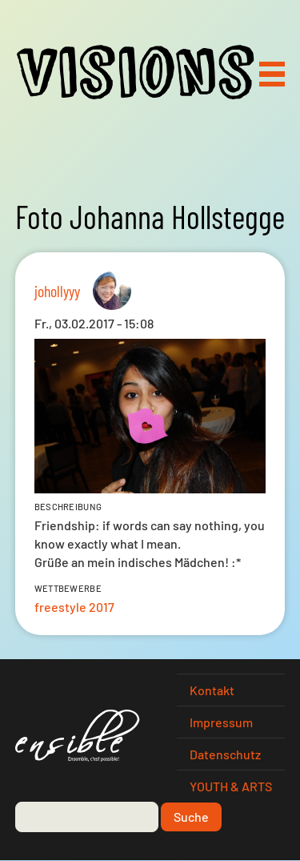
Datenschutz (225, 754)
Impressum (221, 722)
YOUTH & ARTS (231, 786)
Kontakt (212, 690)
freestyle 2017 (74, 606)
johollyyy (57, 290)
